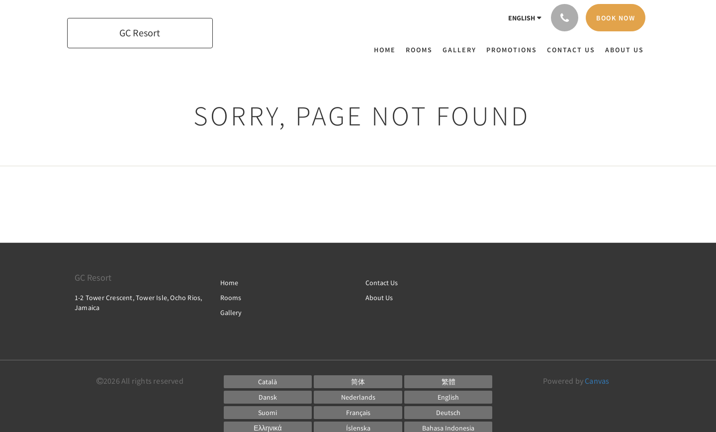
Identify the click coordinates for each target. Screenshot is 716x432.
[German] (448, 412)
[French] (358, 412)
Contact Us (381, 282)
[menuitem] (387, 50)
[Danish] (268, 397)
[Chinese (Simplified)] (358, 381)
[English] (448, 397)
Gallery (231, 312)
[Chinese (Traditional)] (448, 381)
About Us (379, 297)
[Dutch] (358, 397)
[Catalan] (268, 381)
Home (229, 282)
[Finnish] (268, 412)
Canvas (597, 381)
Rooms (230, 297)
